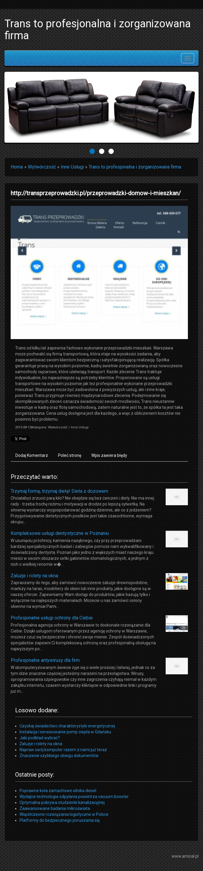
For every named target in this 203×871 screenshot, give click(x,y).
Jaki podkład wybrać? (40, 737)
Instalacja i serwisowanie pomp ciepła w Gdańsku (65, 731)
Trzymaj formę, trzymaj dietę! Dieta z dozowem (59, 491)
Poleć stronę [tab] (69, 455)
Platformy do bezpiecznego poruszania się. (60, 820)
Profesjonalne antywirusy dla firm (45, 660)
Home (17, 167)
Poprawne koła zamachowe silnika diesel (58, 790)
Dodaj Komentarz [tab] (31, 455)
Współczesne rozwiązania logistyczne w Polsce (64, 814)
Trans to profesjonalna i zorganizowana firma (135, 167)
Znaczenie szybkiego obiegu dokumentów (59, 755)
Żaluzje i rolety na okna (34, 575)
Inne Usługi (72, 167)
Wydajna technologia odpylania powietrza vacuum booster (74, 796)
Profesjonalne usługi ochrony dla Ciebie (52, 618)
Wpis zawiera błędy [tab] (109, 455)
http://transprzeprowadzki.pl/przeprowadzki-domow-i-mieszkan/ (96, 193)
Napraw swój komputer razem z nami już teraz (63, 749)
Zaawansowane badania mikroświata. (55, 808)
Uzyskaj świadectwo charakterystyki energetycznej (67, 726)
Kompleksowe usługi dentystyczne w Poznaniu (60, 533)
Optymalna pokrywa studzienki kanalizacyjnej (62, 802)
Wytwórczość (42, 167)
